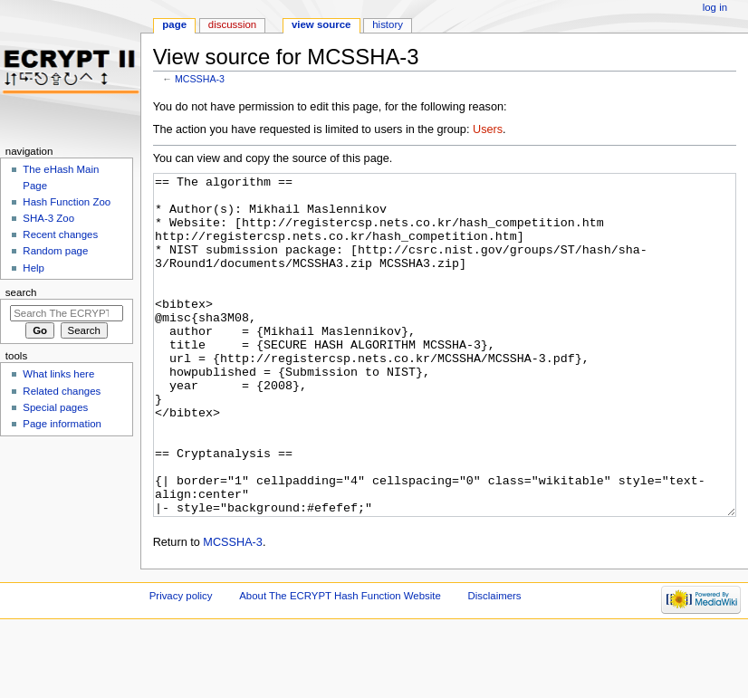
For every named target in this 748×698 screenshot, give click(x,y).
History (387, 24)
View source (321, 24)
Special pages (55, 407)
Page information (62, 423)
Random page (55, 250)
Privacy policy (181, 663)
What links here (58, 373)
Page (174, 24)
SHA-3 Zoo (48, 218)
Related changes (62, 391)
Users (488, 129)
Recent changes (60, 234)
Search (21, 292)
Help (33, 268)
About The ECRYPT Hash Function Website (340, 663)
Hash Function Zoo (66, 201)
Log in (715, 7)
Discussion (232, 24)
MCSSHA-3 (200, 78)
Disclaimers (495, 663)
